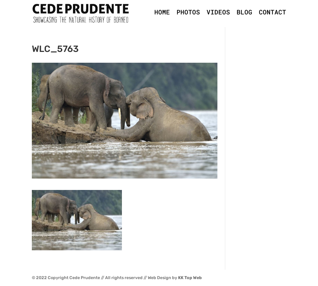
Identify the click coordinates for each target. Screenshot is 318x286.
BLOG (244, 12)
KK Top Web (190, 277)
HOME (162, 12)
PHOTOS (188, 12)
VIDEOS (218, 12)
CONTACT (272, 12)
